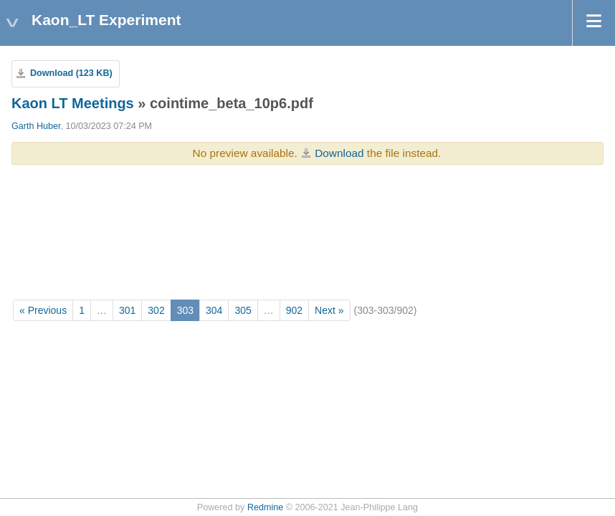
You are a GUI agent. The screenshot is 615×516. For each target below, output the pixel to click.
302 (156, 310)
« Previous (43, 310)
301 (127, 310)
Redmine (265, 507)
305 (242, 310)
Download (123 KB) (71, 73)
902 (294, 310)
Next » (329, 310)
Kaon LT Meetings (72, 103)
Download (339, 153)
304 (214, 310)
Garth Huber (36, 126)
